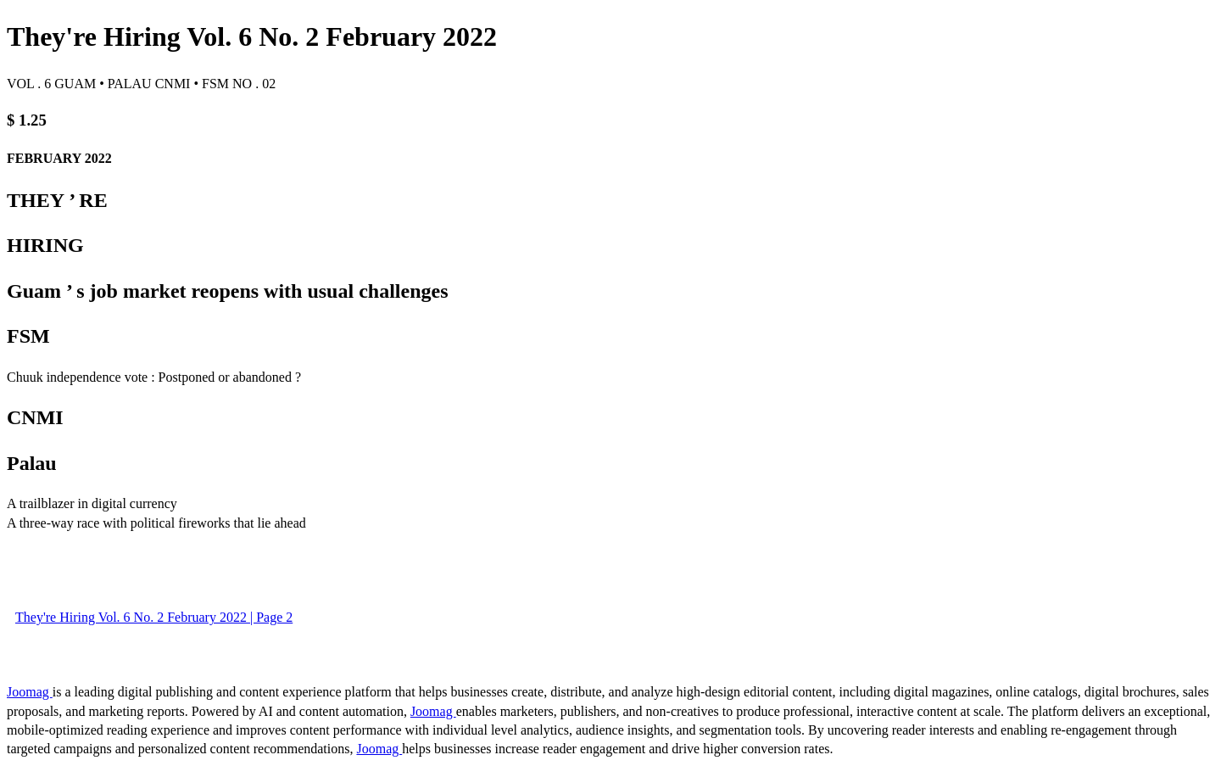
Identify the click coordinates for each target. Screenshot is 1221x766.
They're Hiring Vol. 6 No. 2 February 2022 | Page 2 (154, 617)
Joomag (30, 692)
